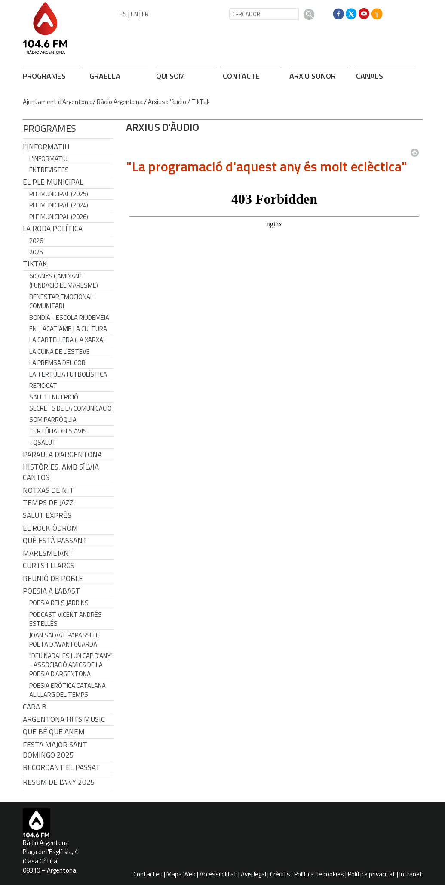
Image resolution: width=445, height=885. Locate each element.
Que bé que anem (54, 731)
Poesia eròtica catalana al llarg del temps (67, 690)
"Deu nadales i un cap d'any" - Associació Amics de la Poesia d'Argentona (71, 665)
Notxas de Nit (48, 490)
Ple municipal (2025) (58, 194)
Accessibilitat (218, 874)
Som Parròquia (53, 419)
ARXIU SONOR (312, 76)
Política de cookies (319, 874)
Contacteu (148, 874)
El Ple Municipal (53, 182)
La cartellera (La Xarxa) (67, 340)
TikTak (200, 102)
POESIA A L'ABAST (51, 591)
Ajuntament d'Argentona (57, 102)
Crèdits (280, 874)
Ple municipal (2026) (58, 217)
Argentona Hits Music (64, 719)
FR (145, 14)
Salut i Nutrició (53, 397)
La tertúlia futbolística (68, 374)
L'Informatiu (46, 146)
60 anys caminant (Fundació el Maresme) (63, 280)
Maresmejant (48, 553)
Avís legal (253, 874)
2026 (36, 241)
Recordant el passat (61, 767)
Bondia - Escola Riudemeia (69, 317)
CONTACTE (241, 76)
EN (134, 14)
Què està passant (55, 540)
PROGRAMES (44, 76)
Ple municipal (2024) (58, 205)
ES (123, 14)
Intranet (411, 874)
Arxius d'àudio (167, 102)
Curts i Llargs (48, 565)
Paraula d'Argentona (62, 454)
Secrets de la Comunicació (70, 408)
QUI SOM (170, 76)
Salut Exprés (47, 515)
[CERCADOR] (264, 14)
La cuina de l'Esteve (59, 351)
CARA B (34, 706)
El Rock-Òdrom (50, 528)
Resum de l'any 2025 (59, 782)
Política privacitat (372, 874)
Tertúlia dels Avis (58, 431)
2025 (36, 252)
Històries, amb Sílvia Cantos (61, 472)
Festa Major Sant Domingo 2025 (55, 750)
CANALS (369, 76)
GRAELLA (104, 76)
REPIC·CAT (43, 385)
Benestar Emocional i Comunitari (62, 301)
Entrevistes (49, 170)
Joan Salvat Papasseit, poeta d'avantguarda (64, 639)
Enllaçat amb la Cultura (68, 329)
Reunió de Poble (53, 578)
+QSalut (42, 442)
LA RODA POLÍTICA (53, 228)
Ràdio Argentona (120, 102)
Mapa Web (181, 874)
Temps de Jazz (48, 502)
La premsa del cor (57, 363)
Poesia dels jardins (59, 603)
